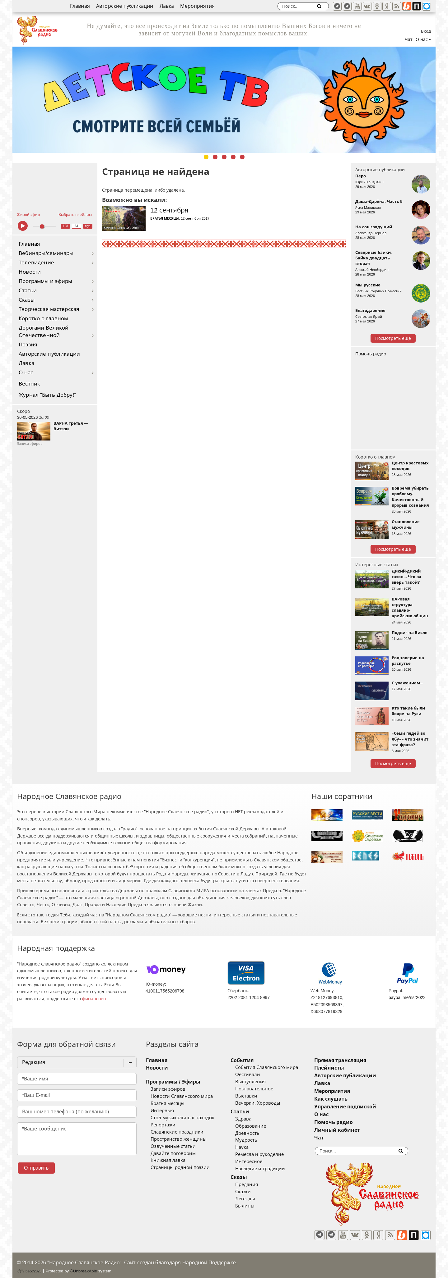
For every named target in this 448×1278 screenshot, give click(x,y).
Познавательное (263, 1088)
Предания (256, 1184)
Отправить (36, 1168)
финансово (94, 998)
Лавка (167, 6)
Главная (80, 6)
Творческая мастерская (49, 309)
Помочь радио (370, 353)
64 (76, 226)
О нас (26, 373)
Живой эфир (28, 214)
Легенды (254, 1198)
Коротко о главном (43, 319)
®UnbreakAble (83, 1266)
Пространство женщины (179, 1139)
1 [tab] (206, 157)
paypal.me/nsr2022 (407, 997)
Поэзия (28, 345)
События (251, 1060)
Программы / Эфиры (173, 1081)
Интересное (258, 1161)
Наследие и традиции (269, 1168)
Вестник (29, 384)
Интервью (162, 1110)
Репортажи (163, 1124)
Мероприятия (197, 6)
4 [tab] (233, 157)
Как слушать (349, 1099)
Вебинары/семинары (46, 253)
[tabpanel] (224, 100)
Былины (254, 1205)
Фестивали (257, 1074)
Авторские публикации (124, 6)
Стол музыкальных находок (182, 1117)
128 (65, 226)
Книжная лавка (168, 1160)
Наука (251, 1147)
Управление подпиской (364, 1106)
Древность (257, 1133)
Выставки (256, 1095)
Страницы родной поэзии (180, 1167)
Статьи (28, 291)
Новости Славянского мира (182, 1096)
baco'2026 (29, 1267)
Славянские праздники (177, 1132)
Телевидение (36, 263)
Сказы (27, 300)
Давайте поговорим (173, 1153)
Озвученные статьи (173, 1146)
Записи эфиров (168, 1089)
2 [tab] (215, 157)
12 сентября (169, 210)
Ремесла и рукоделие (269, 1154)
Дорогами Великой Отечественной (43, 331)
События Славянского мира (276, 1067)
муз (88, 226)
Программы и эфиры (45, 281)
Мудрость (256, 1140)
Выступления (260, 1081)
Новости (30, 272)
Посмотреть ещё (393, 338)
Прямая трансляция (359, 1060)
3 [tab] (224, 157)
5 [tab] (242, 157)
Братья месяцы (164, 218)
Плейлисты (348, 1067)
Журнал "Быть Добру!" (47, 395)
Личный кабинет (356, 1130)
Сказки (252, 1191)
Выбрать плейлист (75, 214)
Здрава (253, 1118)
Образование (260, 1126)
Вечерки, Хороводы (267, 1103)
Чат (409, 39)
